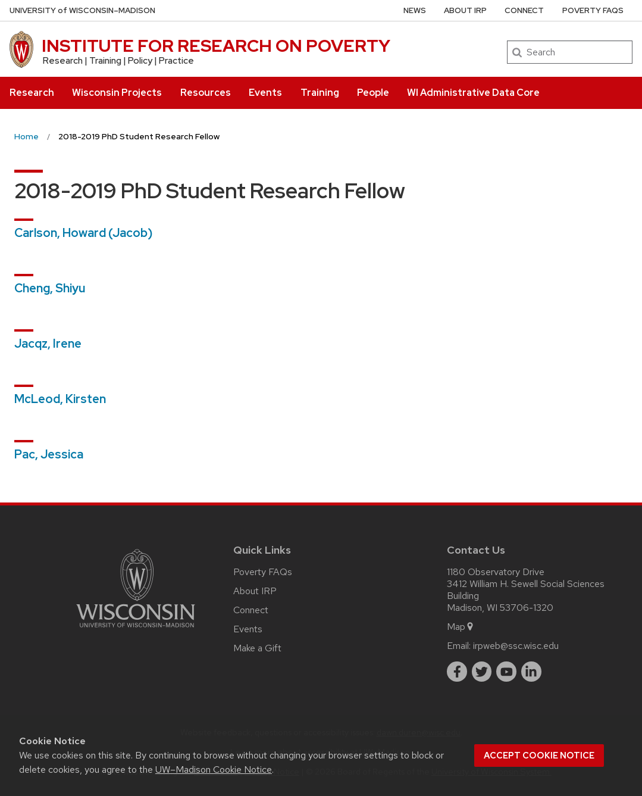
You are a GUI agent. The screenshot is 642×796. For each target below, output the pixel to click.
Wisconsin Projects (117, 92)
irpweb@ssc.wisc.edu (516, 645)
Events (265, 92)
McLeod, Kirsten (60, 399)
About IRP (465, 10)
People (373, 92)
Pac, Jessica (48, 454)
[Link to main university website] (135, 629)
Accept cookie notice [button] (539, 755)
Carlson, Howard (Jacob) (83, 233)
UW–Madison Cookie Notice (213, 769)
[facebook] (457, 671)
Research (32, 92)
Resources (205, 92)
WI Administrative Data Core (473, 92)
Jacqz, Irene (48, 343)
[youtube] (506, 671)
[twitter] (482, 671)
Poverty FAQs (593, 10)
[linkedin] (531, 671)
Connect (524, 10)
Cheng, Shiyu (49, 288)
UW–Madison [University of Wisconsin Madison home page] (82, 10)
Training (319, 92)
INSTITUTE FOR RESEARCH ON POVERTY (216, 46)
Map (461, 626)
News (414, 10)
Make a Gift (257, 648)
